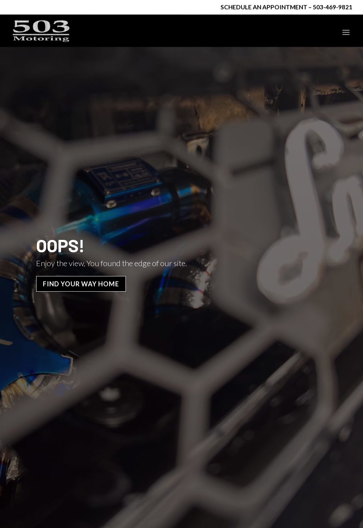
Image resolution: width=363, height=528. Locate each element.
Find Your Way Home (81, 331)
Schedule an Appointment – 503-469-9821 (286, 7)
